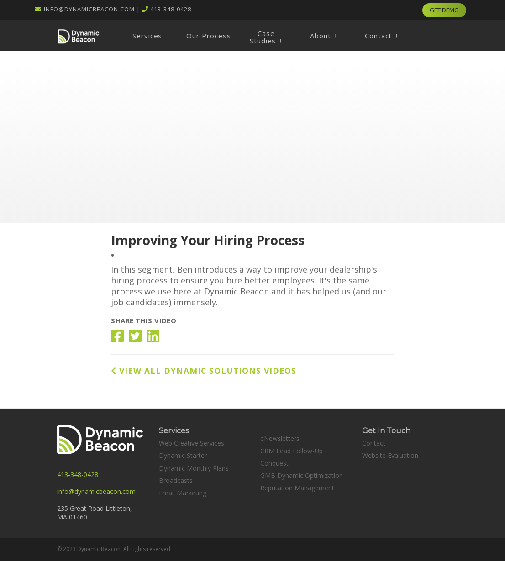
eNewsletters (280, 438)
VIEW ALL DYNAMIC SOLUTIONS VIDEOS (203, 370)
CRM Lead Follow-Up (291, 450)
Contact (373, 443)
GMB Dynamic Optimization (301, 475)
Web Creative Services (191, 443)
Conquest (274, 463)
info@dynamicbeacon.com (89, 9)
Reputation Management (297, 487)
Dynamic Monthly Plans (194, 468)
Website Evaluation (390, 455)
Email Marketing (182, 492)
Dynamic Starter (183, 455)
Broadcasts (176, 480)
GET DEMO (444, 10)
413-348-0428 (170, 9)
